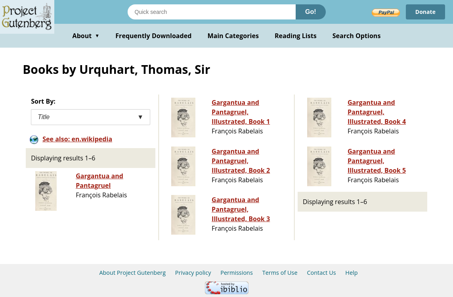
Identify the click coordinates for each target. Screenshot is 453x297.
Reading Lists (296, 35)
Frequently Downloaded (153, 35)
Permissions (236, 272)
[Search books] (212, 11)
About (86, 35)
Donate (425, 11)
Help (351, 272)
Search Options (357, 35)
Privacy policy (193, 272)
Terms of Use (280, 272)
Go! (310, 11)
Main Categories (233, 35)
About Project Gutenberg (132, 272)
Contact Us (321, 272)
